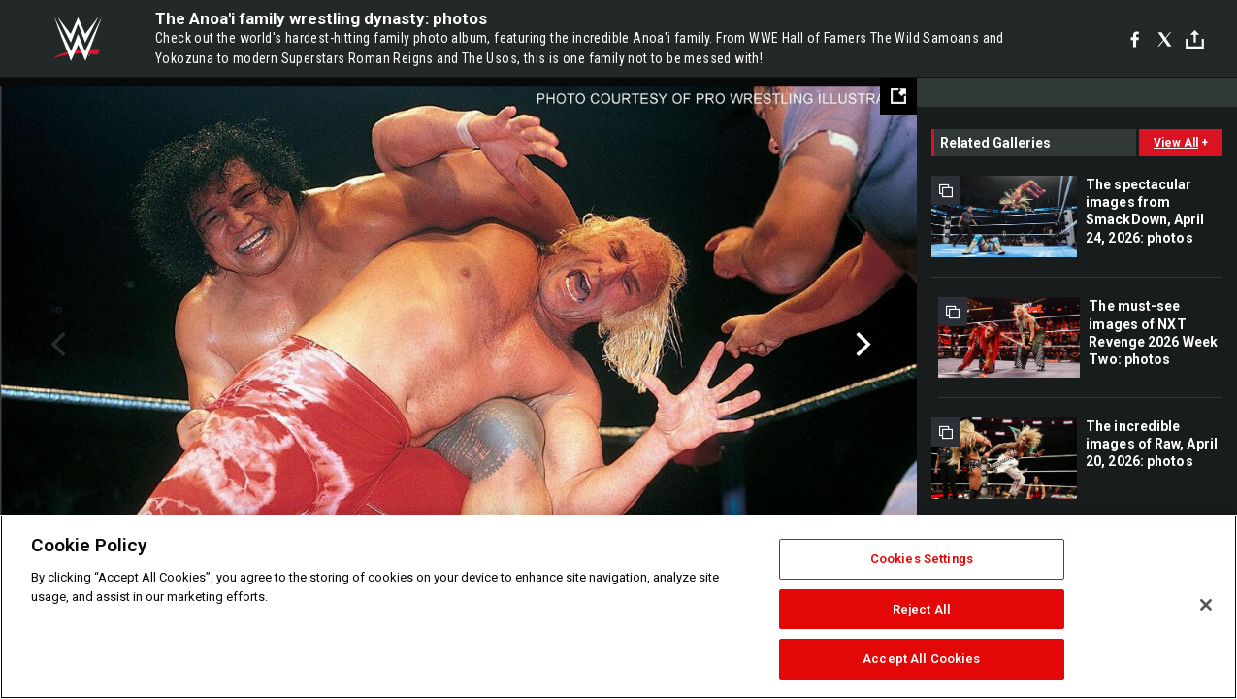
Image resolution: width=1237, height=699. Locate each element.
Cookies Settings (921, 558)
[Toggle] (1195, 39)
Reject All (922, 609)
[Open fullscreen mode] (898, 96)
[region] (618, 607)
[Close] (1206, 604)
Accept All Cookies (921, 658)
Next (861, 345)
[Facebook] (1135, 39)
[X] (1165, 39)
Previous (56, 345)
